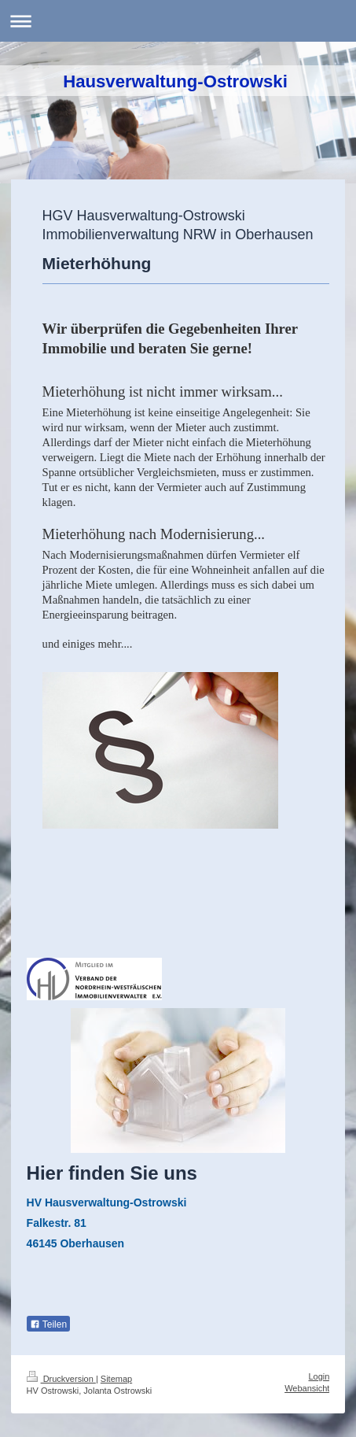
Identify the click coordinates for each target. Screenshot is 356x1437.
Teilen (48, 1324)
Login (318, 1376)
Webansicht (306, 1388)
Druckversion (61, 1378)
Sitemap (116, 1378)
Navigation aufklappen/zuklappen (178, 21)
